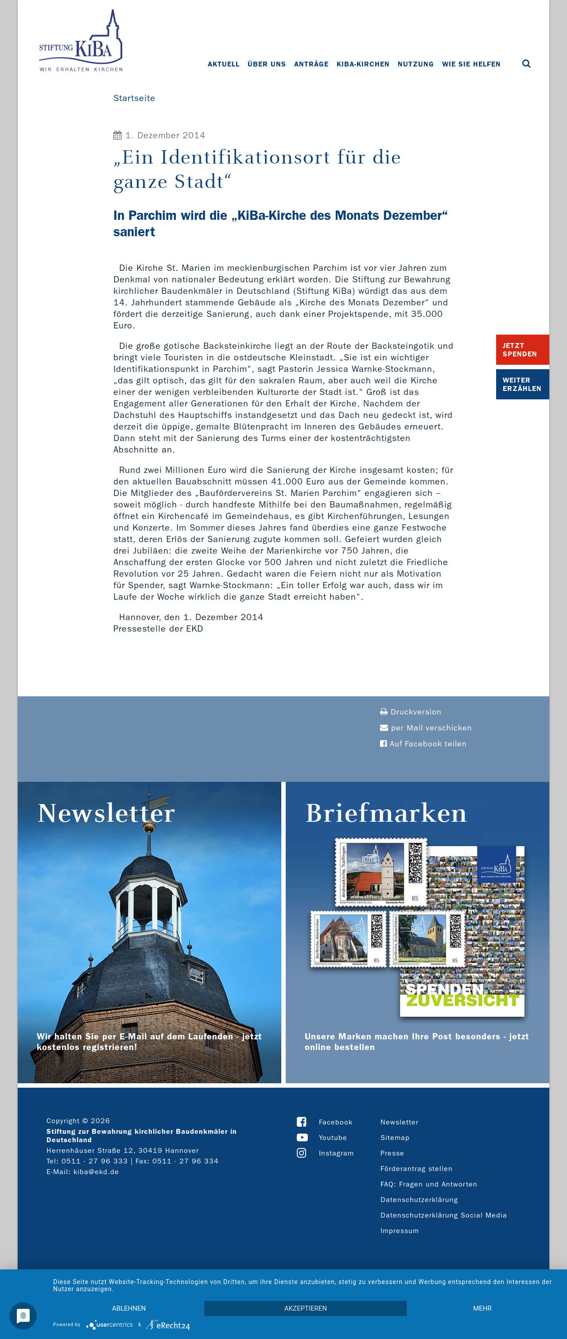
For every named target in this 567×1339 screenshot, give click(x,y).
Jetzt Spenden (520, 349)
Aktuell (224, 64)
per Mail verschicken (426, 728)
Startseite (134, 98)
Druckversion (411, 712)
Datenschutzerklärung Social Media (444, 1215)
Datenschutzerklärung (419, 1199)
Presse (392, 1153)
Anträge (311, 64)
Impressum (400, 1230)
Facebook (336, 1122)
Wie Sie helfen (471, 64)
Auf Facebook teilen (423, 744)
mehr (482, 1308)
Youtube (333, 1137)
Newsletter (400, 1122)
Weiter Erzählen (522, 384)
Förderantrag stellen (417, 1168)
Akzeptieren (305, 1308)
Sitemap (395, 1137)
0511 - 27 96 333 (95, 1161)
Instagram (336, 1153)
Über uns (267, 64)
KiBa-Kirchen (363, 64)
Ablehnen (129, 1308)
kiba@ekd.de (96, 1171)
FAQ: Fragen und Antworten (429, 1184)
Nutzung (416, 64)
